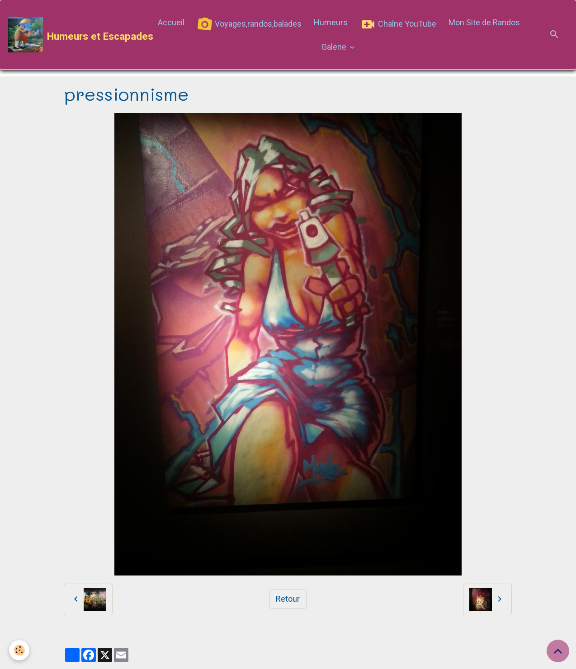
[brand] (74, 35)
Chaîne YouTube (398, 24)
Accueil (171, 22)
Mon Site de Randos (484, 22)
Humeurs (331, 22)
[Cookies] (19, 650)
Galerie (334, 46)
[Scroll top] (558, 651)
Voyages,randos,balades (248, 24)
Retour (288, 599)
